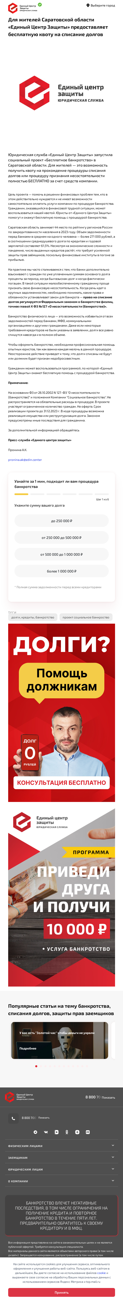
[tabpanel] (59, 1040)
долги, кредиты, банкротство (32, 617)
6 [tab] (59, 1066)
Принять (62, 1292)
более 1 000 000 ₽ (61, 571)
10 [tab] (78, 1066)
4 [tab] (50, 1066)
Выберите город (100, 5)
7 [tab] (64, 1066)
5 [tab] (55, 1066)
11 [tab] (82, 1066)
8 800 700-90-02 (100, 1097)
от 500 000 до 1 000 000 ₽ (61, 554)
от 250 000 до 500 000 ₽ (61, 537)
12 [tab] (87, 1066)
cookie (101, 1273)
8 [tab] (68, 1066)
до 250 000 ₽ (61, 521)
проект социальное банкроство (86, 617)
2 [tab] (41, 1066)
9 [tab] (73, 1066)
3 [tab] (45, 1066)
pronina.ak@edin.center (25, 459)
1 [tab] (36, 1066)
